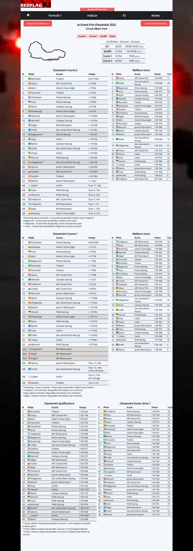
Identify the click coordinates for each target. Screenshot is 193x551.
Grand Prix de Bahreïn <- (38, 23)
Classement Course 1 (65, 234)
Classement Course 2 (65, 70)
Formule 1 (55, 15)
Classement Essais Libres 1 (135, 403)
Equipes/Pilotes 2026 (97, 9)
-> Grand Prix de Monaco (155, 23)
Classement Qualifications (59, 403)
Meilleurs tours (141, 70)
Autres (155, 15)
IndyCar (92, 15)
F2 (124, 15)
